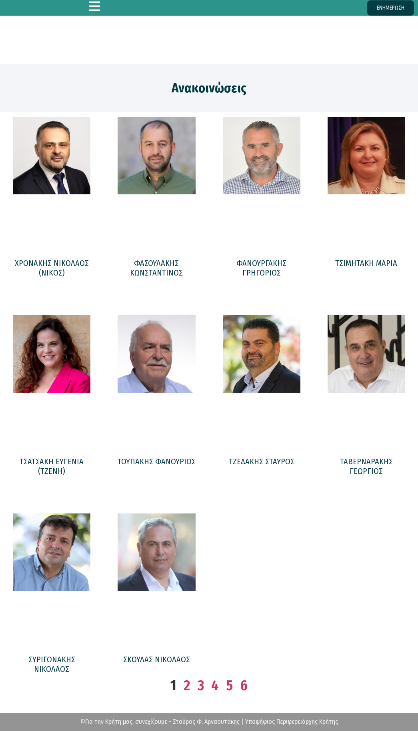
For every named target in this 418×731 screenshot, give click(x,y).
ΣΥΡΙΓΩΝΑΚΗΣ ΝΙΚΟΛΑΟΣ (51, 664)
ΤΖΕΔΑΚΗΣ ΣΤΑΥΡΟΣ (261, 461)
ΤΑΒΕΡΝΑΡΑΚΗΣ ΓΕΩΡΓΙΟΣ (366, 466)
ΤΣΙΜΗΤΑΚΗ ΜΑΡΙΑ (366, 263)
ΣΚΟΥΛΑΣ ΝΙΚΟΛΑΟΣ (156, 659)
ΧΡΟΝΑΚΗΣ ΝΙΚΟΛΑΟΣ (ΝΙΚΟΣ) (52, 268)
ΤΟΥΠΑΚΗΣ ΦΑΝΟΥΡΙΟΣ (157, 461)
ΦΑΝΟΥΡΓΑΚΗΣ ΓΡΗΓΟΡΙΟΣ (261, 268)
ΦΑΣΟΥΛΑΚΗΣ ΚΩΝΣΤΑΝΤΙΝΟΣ (156, 268)
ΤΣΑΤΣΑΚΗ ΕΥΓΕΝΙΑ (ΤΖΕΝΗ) (52, 466)
